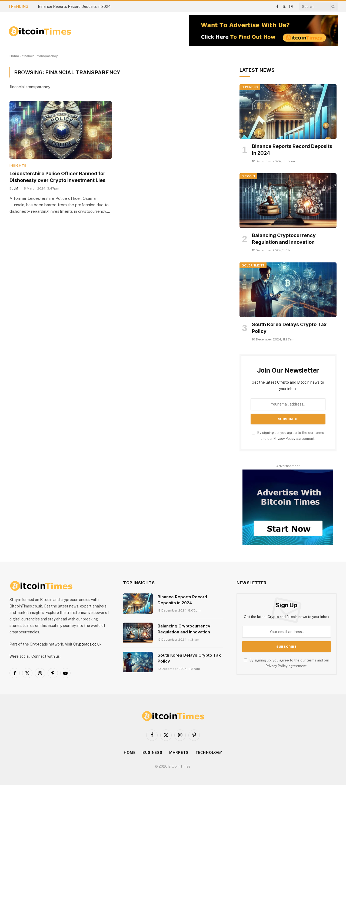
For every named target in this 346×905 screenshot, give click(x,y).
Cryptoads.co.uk (87, 644)
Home (14, 56)
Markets (178, 753)
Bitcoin (248, 176)
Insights (17, 165)
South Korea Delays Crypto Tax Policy (289, 328)
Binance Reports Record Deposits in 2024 (74, 6)
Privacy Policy (284, 439)
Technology (208, 753)
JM (16, 188)
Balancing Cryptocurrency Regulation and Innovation (284, 238)
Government (253, 265)
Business (250, 87)
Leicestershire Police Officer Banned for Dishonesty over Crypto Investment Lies (57, 177)
